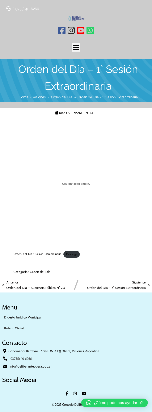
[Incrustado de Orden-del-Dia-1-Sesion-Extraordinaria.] (75, 184)
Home (23, 97)
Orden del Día (61, 97)
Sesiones (39, 97)
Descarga (71, 254)
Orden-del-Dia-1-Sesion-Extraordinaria (37, 254)
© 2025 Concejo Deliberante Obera (76, 405)
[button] (114, 403)
